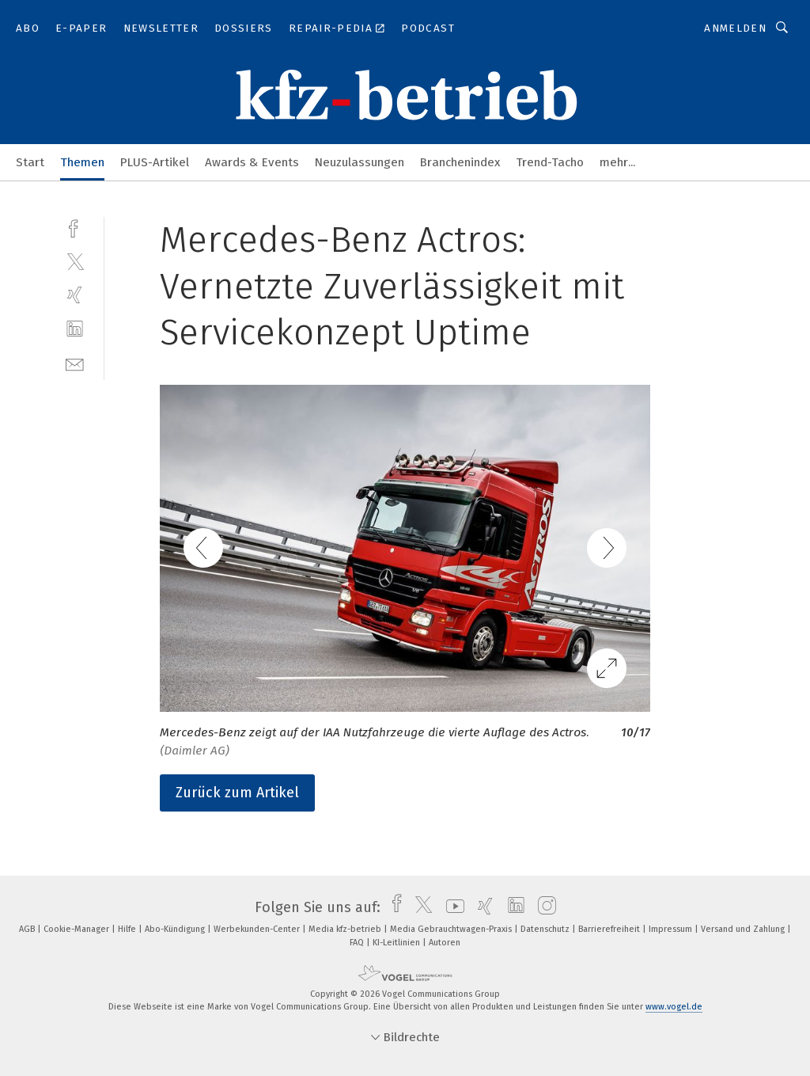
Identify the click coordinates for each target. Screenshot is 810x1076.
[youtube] (451, 907)
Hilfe (128, 929)
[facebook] (75, 227)
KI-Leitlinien (397, 942)
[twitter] (75, 261)
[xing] (75, 295)
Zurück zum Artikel (237, 792)
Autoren (444, 942)
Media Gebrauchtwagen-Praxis (452, 929)
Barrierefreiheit (610, 929)
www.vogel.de (673, 1007)
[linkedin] (75, 329)
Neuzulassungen (359, 162)
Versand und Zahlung (744, 929)
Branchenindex (460, 162)
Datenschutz (546, 929)
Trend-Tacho (550, 162)
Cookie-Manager (78, 929)
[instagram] (543, 907)
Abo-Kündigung (176, 929)
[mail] (75, 363)
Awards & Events (252, 162)
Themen (82, 162)
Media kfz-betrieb (346, 929)
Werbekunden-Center (258, 929)
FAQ (358, 942)
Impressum (672, 929)
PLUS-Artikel (154, 162)
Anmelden (735, 28)
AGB (28, 929)
